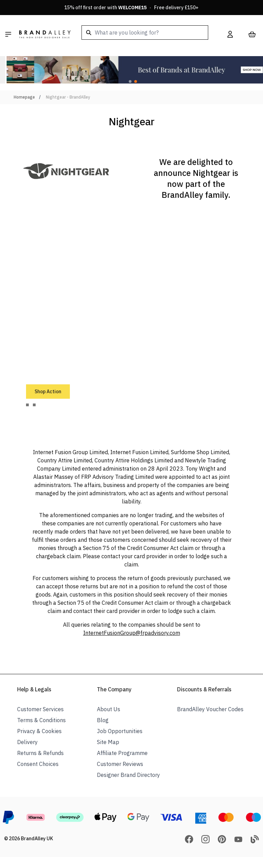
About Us (108, 709)
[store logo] (45, 34)
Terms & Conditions (41, 720)
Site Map (108, 742)
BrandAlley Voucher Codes (210, 709)
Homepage (24, 97)
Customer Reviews (120, 763)
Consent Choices (38, 763)
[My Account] (230, 34)
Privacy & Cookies (39, 731)
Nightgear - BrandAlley (68, 97)
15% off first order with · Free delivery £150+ (131, 7)
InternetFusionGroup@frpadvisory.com (131, 632)
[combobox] (145, 32)
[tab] (27, 405)
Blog (103, 720)
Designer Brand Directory (128, 774)
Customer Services (40, 709)
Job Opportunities (119, 731)
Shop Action (48, 391)
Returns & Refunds (40, 753)
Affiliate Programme (122, 753)
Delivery (27, 742)
